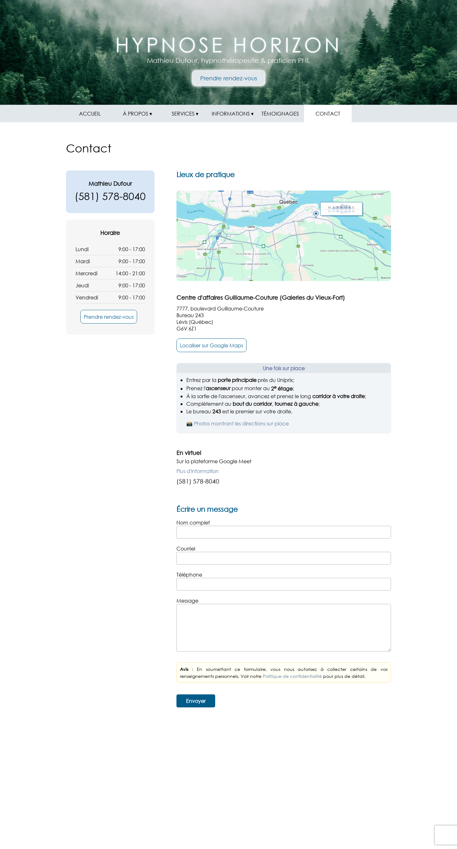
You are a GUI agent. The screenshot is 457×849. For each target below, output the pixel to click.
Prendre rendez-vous (228, 78)
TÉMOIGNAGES (280, 113)
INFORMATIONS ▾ (233, 113)
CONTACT (327, 113)
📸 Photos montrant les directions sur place (237, 423)
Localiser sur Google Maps (211, 345)
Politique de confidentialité (292, 676)
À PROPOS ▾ (137, 113)
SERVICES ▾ (185, 113)
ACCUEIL (90, 113)
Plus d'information (197, 471)
